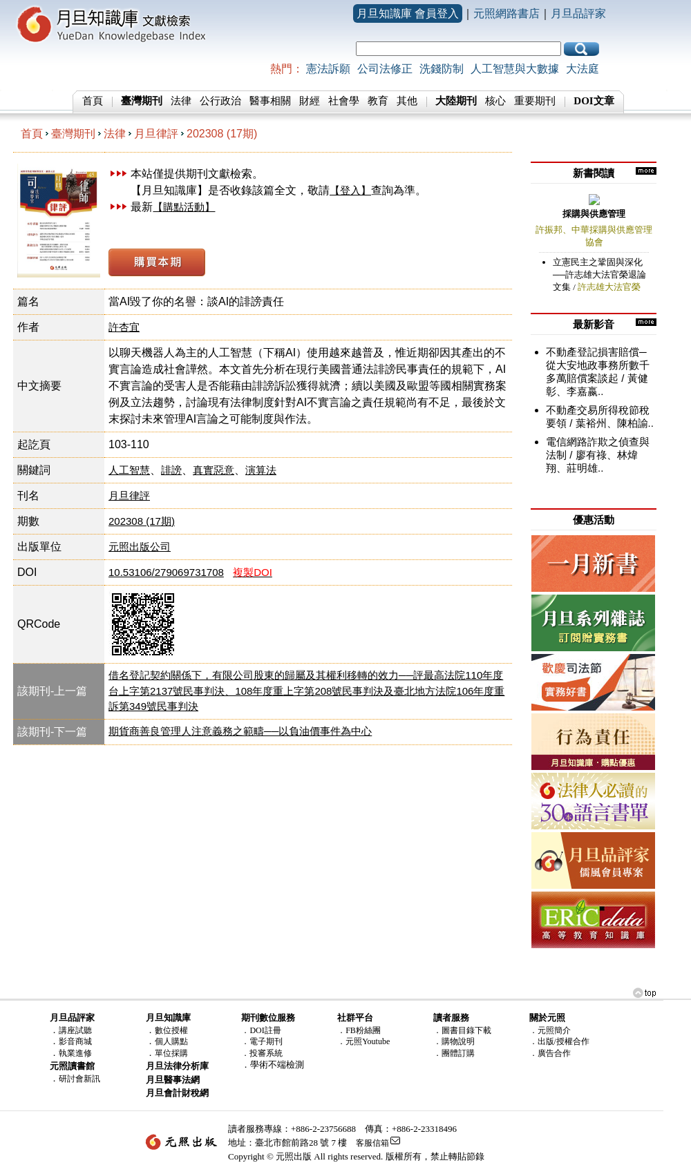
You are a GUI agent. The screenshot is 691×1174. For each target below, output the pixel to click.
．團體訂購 (454, 1053)
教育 (378, 100)
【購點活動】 (184, 207)
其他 (407, 100)
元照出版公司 (139, 546)
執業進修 (75, 1053)
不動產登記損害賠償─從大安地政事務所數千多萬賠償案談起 (598, 365)
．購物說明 (454, 1041)
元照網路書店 (506, 13)
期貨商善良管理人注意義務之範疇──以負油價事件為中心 (240, 731)
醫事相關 (270, 100)
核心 (495, 100)
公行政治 (220, 100)
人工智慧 (129, 470)
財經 (309, 100)
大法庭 (582, 69)
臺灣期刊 (73, 133)
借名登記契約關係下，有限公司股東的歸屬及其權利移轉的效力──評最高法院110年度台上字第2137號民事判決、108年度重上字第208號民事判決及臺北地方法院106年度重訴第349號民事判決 (306, 690)
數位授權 (171, 1030)
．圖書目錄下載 (462, 1030)
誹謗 (171, 470)
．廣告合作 (550, 1053)
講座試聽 (75, 1030)
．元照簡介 (550, 1030)
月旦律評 (156, 133)
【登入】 (350, 190)
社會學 (343, 100)
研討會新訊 (79, 1079)
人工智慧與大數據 (515, 69)
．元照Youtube (363, 1041)
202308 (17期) (222, 133)
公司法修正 (385, 69)
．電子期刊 (262, 1041)
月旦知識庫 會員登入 (408, 13)
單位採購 (171, 1053)
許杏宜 (124, 327)
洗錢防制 (441, 69)
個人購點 (171, 1041)
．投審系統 (262, 1053)
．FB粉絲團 (359, 1030)
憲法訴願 (328, 69)
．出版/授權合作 (559, 1041)
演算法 (260, 470)
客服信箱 (372, 1143)
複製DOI (252, 572)
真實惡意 (213, 470)
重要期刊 (535, 100)
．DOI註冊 (261, 1030)
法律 (181, 100)
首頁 (92, 100)
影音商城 (75, 1041)
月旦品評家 (578, 13)
